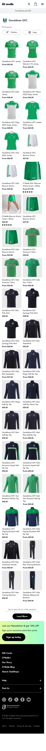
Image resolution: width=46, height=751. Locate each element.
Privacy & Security (24, 726)
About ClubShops (10, 671)
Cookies (36, 726)
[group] (32, 191)
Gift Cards (7, 653)
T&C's (4, 726)
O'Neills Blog (8, 667)
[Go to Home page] (8, 4)
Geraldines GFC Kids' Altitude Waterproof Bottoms (31, 595)
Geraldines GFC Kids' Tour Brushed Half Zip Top (31, 498)
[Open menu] (42, 4)
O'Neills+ (6, 658)
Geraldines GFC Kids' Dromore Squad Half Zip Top (31, 465)
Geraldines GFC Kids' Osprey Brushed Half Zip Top (31, 531)
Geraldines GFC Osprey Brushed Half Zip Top (10, 531)
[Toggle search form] (29, 4)
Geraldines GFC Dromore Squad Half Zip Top (10, 465)
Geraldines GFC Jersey (11, 61)
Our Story (7, 662)
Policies (12, 726)
